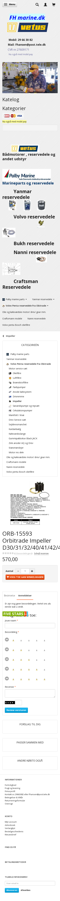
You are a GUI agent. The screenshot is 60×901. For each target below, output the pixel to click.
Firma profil (10, 791)
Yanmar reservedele (17, 194)
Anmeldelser (25, 595)
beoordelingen (23, 553)
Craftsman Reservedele (20, 284)
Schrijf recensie (41, 553)
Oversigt (9, 803)
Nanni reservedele (36, 252)
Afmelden (25, 890)
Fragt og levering (12, 788)
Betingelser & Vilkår (14, 797)
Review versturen (16, 710)
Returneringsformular (15, 800)
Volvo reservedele (35, 216)
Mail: (8, 44)
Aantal (10, 571)
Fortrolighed (10, 785)
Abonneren (11, 890)
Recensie (9, 686)
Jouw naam (10, 620)
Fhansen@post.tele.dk (30, 44)
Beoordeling (11, 632)
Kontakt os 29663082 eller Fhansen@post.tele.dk (27, 794)
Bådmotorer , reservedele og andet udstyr (28, 153)
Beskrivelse (9, 595)
